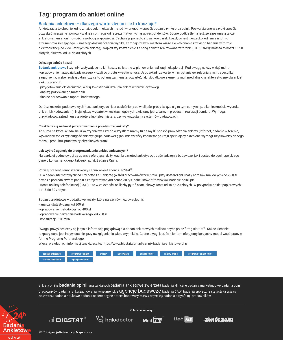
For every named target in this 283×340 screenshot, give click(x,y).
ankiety (103, 254)
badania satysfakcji (152, 296)
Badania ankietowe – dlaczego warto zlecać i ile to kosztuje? (98, 23)
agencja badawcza (80, 259)
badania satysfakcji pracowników (187, 296)
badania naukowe (68, 296)
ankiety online (171, 254)
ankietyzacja (123, 254)
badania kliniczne (175, 285)
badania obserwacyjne (97, 296)
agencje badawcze (140, 291)
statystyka (219, 291)
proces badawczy (127, 296)
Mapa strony (84, 332)
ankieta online (146, 254)
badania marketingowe (204, 285)
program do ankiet (80, 254)
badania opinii (73, 285)
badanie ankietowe (52, 259)
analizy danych (99, 285)
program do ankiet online (200, 254)
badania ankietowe (52, 254)
